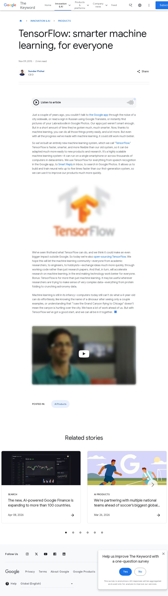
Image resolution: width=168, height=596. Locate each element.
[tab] (66, 532)
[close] (157, 561)
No (134, 579)
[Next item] (152, 484)
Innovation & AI (63, 5)
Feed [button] (114, 5)
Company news (100, 5)
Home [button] (48, 5)
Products (64, 20)
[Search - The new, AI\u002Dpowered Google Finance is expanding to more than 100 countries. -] (41, 487)
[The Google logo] (12, 572)
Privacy (30, 571)
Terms (43, 571)
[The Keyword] (21, 21)
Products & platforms (82, 5)
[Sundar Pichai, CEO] (70, 72)
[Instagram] (27, 554)
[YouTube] (46, 554)
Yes (120, 579)
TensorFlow (122, 143)
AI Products (60, 404)
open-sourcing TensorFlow (110, 256)
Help (11, 584)
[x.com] (36, 554)
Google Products (84, 571)
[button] (142, 71)
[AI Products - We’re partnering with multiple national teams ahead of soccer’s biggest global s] (127, 487)
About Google (60, 571)
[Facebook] (55, 554)
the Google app (98, 115)
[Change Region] (47, 584)
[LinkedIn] (64, 554)
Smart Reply (65, 164)
